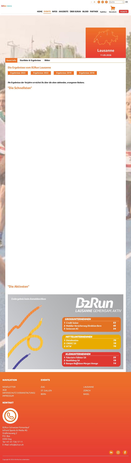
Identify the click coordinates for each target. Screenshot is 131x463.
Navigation (10, 379)
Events (45, 379)
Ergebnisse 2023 (17, 73)
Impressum (8, 395)
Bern (43, 394)
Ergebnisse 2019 (63, 73)
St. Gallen (46, 390)
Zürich (87, 390)
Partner (94, 11)
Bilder (85, 11)
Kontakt (8, 402)
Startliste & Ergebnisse (30, 60)
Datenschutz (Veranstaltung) (19, 392)
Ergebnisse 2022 (40, 73)
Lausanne (88, 387)
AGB (5, 390)
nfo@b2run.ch (17, 444)
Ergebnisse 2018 (86, 73)
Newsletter (9, 387)
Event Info (11, 60)
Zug (43, 387)
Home (39, 11)
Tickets (123, 12)
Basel (86, 394)
